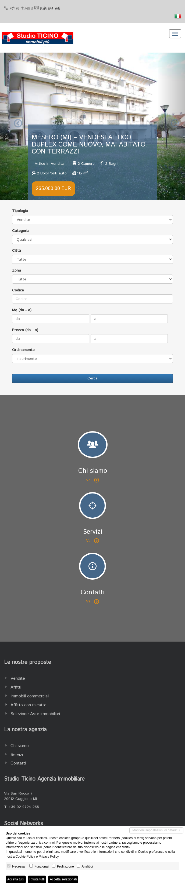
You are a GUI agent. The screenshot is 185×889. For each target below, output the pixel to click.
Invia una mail (50, 8)
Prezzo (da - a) (25, 330)
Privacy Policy (49, 856)
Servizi (16, 755)
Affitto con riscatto (28, 705)
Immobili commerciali (29, 696)
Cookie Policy (25, 856)
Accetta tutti (15, 879)
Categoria (20, 230)
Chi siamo (19, 746)
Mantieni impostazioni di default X (156, 830)
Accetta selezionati (63, 879)
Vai (92, 480)
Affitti (15, 687)
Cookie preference (151, 852)
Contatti (18, 763)
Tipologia (20, 211)
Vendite (17, 678)
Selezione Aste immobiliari (35, 714)
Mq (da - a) (21, 310)
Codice (18, 290)
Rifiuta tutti (37, 879)
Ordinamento (23, 350)
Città (16, 250)
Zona (16, 270)
